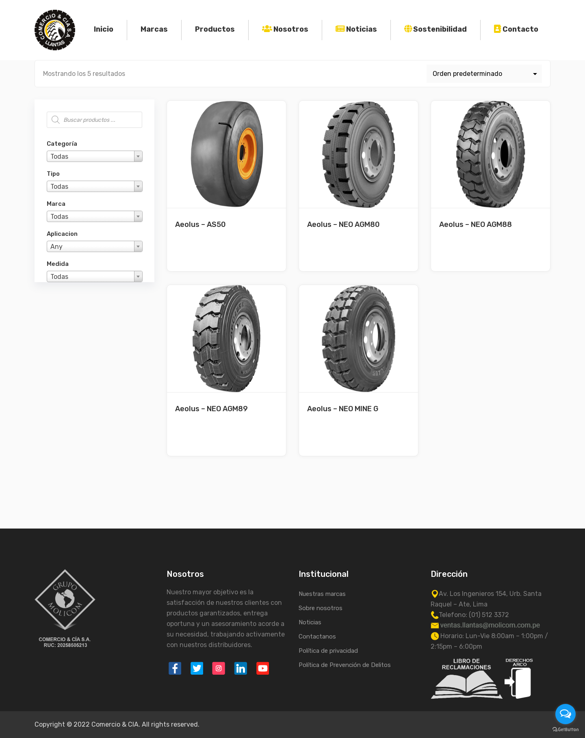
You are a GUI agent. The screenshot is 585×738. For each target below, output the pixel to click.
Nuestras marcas (322, 594)
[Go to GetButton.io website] (565, 729)
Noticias (361, 29)
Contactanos (317, 636)
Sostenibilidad (440, 29)
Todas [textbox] (59, 156)
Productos (215, 29)
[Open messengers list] (565, 714)
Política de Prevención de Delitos (345, 665)
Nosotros (290, 29)
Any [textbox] (56, 246)
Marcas (154, 29)
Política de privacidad (328, 650)
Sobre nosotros (320, 608)
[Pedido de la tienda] (484, 74)
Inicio (103, 29)
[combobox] (95, 156)
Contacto (520, 29)
